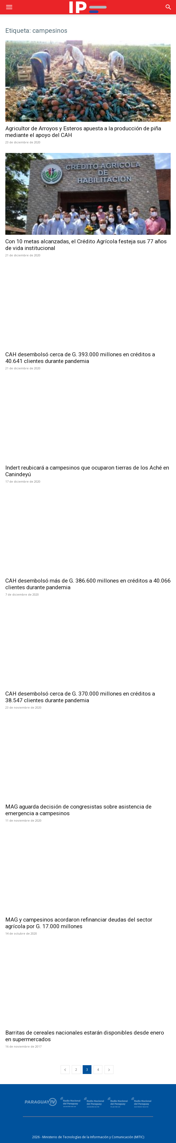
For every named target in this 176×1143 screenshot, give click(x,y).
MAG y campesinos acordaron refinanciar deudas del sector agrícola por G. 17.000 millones (78, 923)
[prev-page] (65, 1069)
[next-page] (109, 1069)
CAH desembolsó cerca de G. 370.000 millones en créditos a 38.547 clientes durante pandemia (80, 697)
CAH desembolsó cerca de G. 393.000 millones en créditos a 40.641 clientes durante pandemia (80, 357)
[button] (9, 7)
